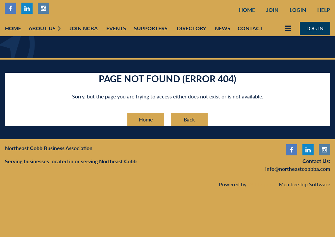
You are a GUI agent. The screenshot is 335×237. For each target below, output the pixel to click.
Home (247, 10)
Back (189, 119)
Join (272, 10)
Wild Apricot (262, 184)
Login (298, 10)
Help (323, 10)
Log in (314, 28)
